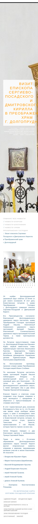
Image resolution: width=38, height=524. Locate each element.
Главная (7, 218)
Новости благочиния (15, 224)
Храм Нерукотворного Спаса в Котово (16, 505)
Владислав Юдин (25, 499)
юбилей (20, 516)
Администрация (10, 499)
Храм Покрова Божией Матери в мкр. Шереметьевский (18, 509)
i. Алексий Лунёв (29, 134)
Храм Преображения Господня (16, 513)
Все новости (19, 218)
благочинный (9, 516)
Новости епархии (13, 221)
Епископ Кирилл (10, 502)
